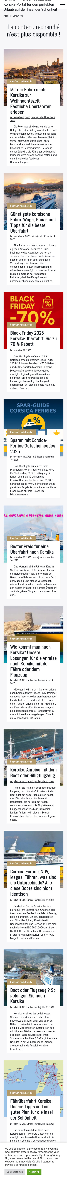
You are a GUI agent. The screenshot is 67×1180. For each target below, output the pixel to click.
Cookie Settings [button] (15, 1172)
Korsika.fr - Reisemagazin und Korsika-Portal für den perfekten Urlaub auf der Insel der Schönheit (30, 4)
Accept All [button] (34, 1172)
